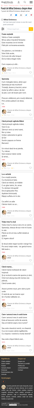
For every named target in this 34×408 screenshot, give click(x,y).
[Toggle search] (24, 2)
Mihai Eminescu (10, 20)
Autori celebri (5, 363)
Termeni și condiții (24, 363)
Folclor (3, 366)
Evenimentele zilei (7, 372)
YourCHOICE (13, 405)
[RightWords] (2, 5)
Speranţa (5, 79)
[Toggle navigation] (31, 2)
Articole (3, 374)
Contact (20, 370)
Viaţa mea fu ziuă (9, 222)
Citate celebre (5, 361)
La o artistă (6, 174)
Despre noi (21, 361)
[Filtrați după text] (17, 29)
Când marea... (7, 267)
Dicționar (4, 370)
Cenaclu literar (6, 368)
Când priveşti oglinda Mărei (13, 121)
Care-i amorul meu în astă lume (14, 314)
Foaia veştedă (7, 34)
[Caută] (31, 29)
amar (9, 70)
